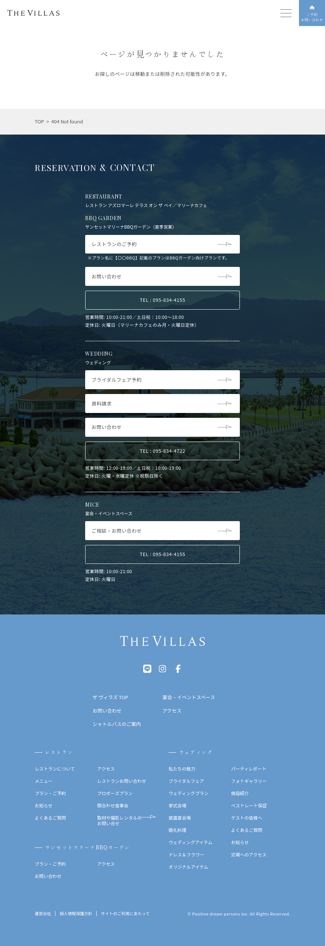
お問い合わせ (48, 876)
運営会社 (43, 913)
